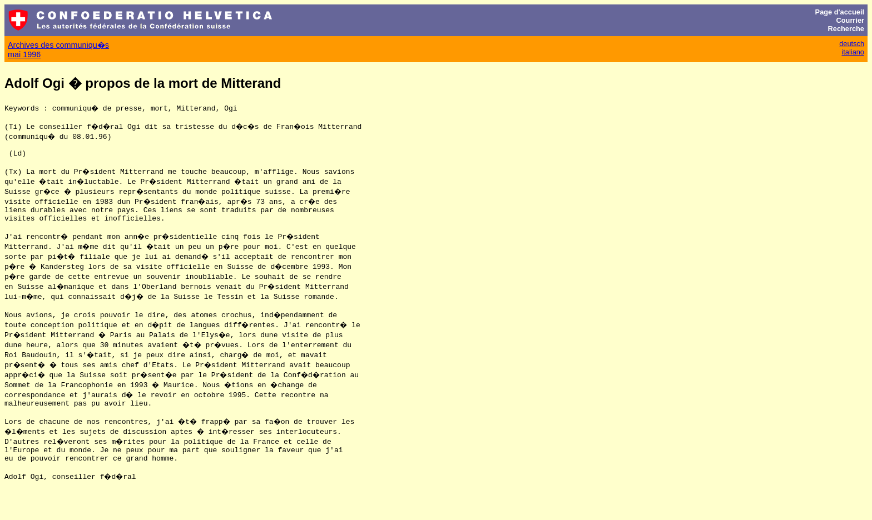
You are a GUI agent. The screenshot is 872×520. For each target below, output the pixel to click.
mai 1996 (24, 54)
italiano (852, 52)
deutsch (851, 43)
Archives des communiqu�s (58, 45)
